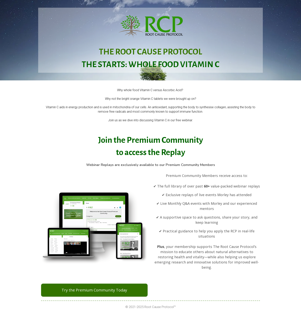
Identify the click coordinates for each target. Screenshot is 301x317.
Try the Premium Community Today (94, 290)
